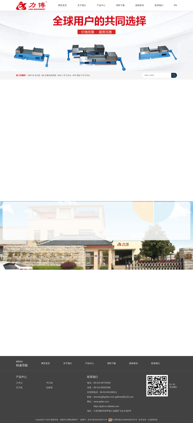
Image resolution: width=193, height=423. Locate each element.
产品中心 (101, 5)
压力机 (19, 387)
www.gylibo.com (101, 401)
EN (175, 5)
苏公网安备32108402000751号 (123, 420)
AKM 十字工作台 (64, 75)
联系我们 (159, 5)
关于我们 (81, 5)
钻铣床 (49, 387)
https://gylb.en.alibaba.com (106, 406)
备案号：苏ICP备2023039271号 (93, 420)
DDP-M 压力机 (34, 75)
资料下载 (120, 5)
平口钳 (49, 383)
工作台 (19, 383)
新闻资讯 (139, 5)
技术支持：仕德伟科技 (148, 420)
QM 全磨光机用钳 (48, 75)
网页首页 (62, 5)
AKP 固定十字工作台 (81, 75)
